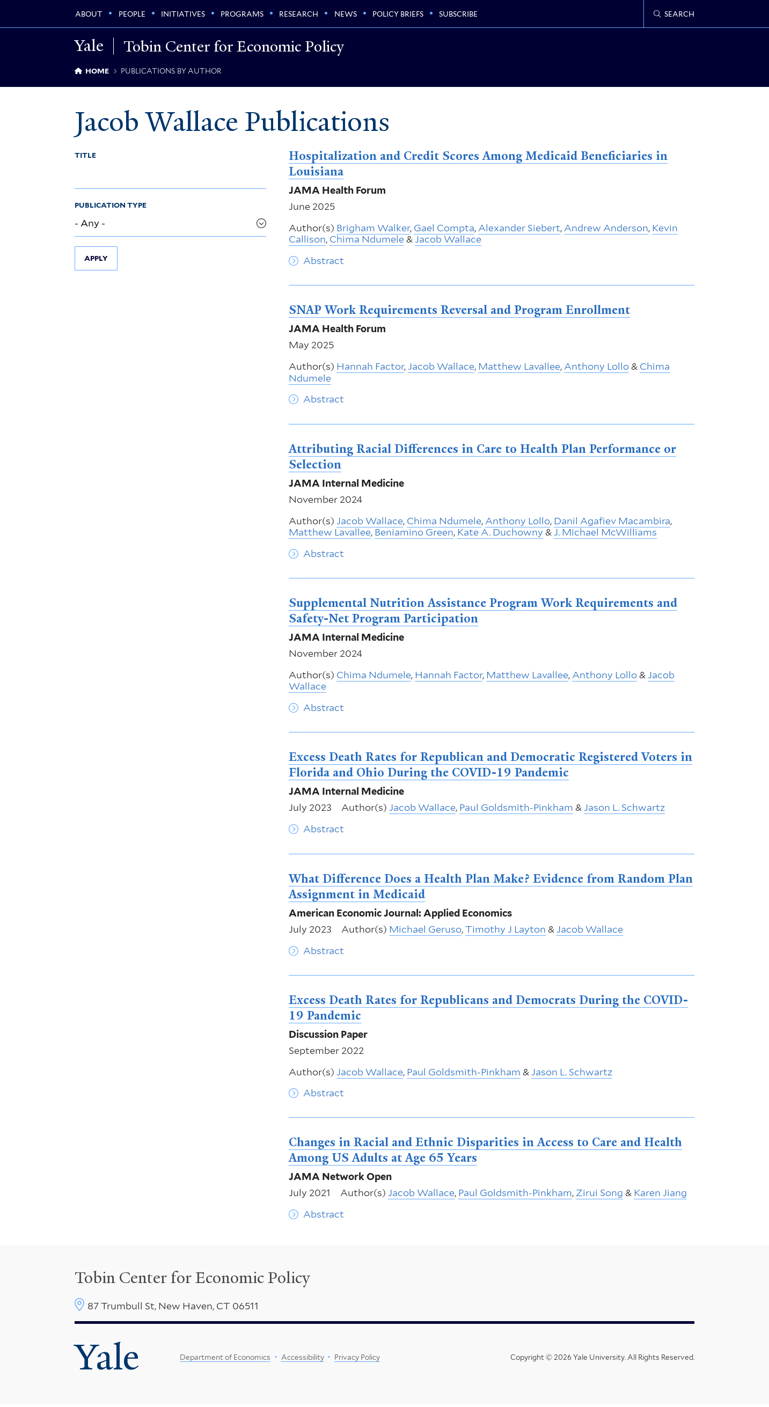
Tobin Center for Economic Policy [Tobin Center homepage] (192, 1279)
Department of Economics (225, 1359)
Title (85, 156)
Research (298, 14)
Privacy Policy (357, 1359)
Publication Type (111, 206)
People (132, 14)
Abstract (323, 262)
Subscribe (458, 14)
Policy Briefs (397, 14)
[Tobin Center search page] (674, 14)
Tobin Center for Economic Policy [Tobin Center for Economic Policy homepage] (240, 46)
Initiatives (183, 14)
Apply (96, 259)
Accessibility (302, 1359)
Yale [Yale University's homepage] (108, 1359)
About (88, 14)
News (345, 14)
